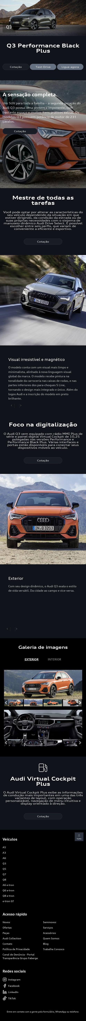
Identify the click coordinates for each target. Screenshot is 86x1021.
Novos (6, 922)
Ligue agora (70, 66)
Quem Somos (51, 938)
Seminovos (49, 922)
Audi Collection (12, 938)
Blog (46, 943)
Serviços (48, 927)
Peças (6, 932)
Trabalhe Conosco (53, 949)
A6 (4, 858)
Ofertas (7, 927)
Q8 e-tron (8, 895)
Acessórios (49, 932)
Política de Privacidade (16, 949)
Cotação (16, 66)
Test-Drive (43, 66)
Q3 (4, 863)
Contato (7, 943)
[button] (6, 702)
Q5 (4, 868)
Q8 (4, 879)
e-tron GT (8, 901)
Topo (79, 836)
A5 (4, 847)
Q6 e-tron (8, 890)
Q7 (4, 874)
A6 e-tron (8, 884)
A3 (4, 852)
